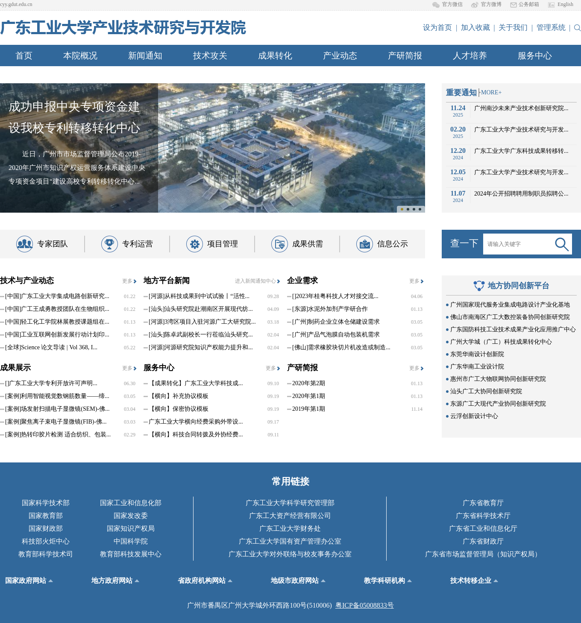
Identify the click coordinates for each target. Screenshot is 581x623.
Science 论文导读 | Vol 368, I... (51, 347)
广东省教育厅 (483, 502)
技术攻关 (210, 55)
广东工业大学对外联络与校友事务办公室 (290, 554)
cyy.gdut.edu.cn (16, 4)
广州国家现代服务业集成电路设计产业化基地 (510, 304)
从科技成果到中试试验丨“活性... (199, 296)
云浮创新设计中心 (474, 416)
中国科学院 (131, 541)
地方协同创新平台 (518, 285)
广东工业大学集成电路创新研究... (57, 296)
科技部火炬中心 (46, 541)
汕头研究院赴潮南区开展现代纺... (201, 309)
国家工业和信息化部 (130, 502)
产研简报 (405, 55)
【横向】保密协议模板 (178, 409)
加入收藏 (475, 27)
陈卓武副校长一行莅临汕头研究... (201, 334)
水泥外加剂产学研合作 (330, 309)
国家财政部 (46, 528)
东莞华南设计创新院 (477, 354)
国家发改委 (131, 515)
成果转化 (275, 55)
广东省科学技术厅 (483, 515)
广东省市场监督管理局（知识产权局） (483, 554)
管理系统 (551, 27)
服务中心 (535, 55)
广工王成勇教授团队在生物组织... (57, 309)
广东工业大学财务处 (290, 528)
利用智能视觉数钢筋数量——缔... (57, 396)
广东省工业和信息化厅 (483, 528)
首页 (23, 55)
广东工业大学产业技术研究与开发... (521, 129)
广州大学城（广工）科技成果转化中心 (501, 342)
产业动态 (340, 55)
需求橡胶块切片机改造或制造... (341, 347)
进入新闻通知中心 (255, 281)
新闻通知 (145, 55)
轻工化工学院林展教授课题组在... (57, 322)
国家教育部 (46, 515)
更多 (127, 281)
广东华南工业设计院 (477, 366)
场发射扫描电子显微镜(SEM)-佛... (57, 409)
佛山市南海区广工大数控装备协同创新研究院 (510, 317)
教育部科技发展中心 (130, 554)
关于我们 (513, 27)
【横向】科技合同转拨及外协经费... (196, 434)
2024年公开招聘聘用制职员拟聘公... (521, 193)
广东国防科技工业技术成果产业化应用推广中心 (513, 329)
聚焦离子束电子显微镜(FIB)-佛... (56, 421)
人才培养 (470, 55)
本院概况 (80, 55)
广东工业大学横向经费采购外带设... (196, 421)
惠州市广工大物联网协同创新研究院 (498, 379)
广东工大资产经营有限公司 (290, 515)
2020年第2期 (308, 383)
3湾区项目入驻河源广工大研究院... (202, 322)
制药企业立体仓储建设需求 (336, 322)
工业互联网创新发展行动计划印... (57, 334)
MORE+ (491, 92)
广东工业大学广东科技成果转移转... (521, 151)
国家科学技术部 (46, 502)
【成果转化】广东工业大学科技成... (196, 383)
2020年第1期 (308, 396)
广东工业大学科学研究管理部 (290, 502)
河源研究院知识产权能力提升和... (201, 347)
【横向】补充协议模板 (178, 396)
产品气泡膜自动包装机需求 (336, 334)
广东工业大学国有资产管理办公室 (290, 541)
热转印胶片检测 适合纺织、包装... (58, 434)
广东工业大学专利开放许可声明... (51, 383)
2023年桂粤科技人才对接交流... (335, 296)
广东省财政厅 (483, 541)
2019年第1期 (308, 409)
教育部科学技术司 (45, 554)
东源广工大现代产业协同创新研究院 (498, 404)
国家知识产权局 (131, 528)
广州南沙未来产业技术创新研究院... (521, 108)
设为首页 (437, 27)
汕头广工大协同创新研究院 (486, 391)
